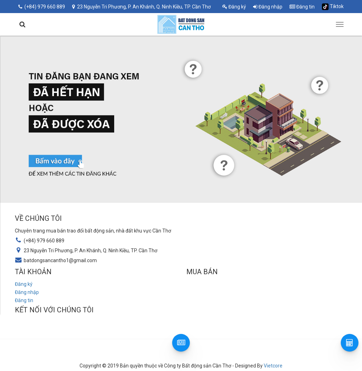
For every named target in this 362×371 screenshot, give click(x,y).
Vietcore (273, 366)
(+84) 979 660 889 (41, 7)
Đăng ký (234, 7)
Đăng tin (302, 7)
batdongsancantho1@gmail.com (60, 260)
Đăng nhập (267, 7)
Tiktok (333, 6)
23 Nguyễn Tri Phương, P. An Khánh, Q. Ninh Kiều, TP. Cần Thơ (141, 7)
